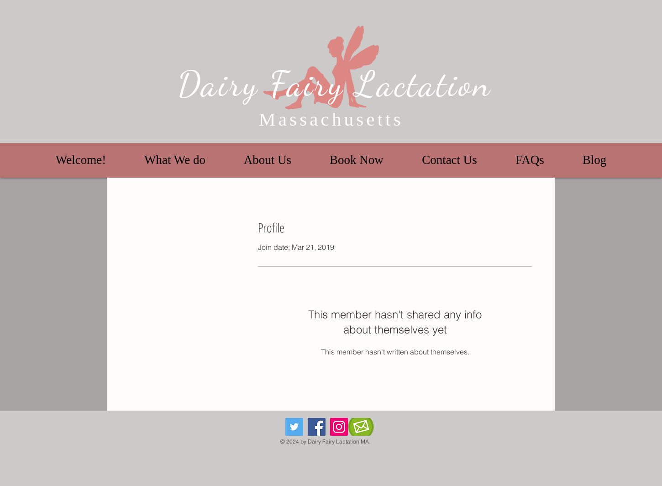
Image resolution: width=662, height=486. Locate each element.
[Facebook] (317, 427)
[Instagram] (339, 427)
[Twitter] (294, 427)
